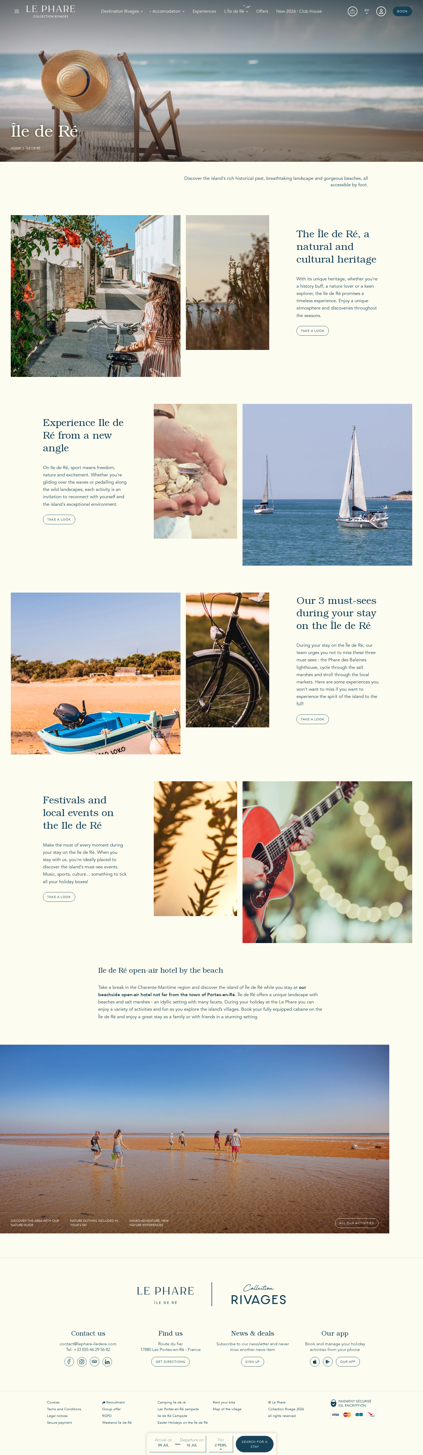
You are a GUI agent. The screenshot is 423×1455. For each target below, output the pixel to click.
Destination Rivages (120, 11)
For (221, 1440)
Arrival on (163, 1440)
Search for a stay (255, 1444)
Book (402, 11)
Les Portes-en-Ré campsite (178, 1409)
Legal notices (57, 1415)
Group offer (111, 1409)
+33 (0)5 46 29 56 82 (92, 1350)
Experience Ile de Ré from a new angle (83, 436)
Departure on (192, 1440)
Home (16, 148)
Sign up (252, 1362)
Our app (348, 1362)
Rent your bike (224, 1402)
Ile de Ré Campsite (172, 1415)
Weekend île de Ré (117, 1422)
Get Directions (170, 1362)
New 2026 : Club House (299, 11)
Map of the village (227, 1409)
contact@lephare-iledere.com (88, 1344)
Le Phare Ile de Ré (167, 1294)
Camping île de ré (172, 1402)
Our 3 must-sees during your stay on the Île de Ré (336, 614)
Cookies (53, 1402)
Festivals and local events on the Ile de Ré (78, 814)
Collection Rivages (256, 1294)
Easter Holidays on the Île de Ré (183, 1422)
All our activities (356, 1223)
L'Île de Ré (234, 11)
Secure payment (59, 1422)
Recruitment (115, 1402)
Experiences (204, 11)
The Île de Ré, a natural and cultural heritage (336, 248)
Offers (262, 11)
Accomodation (166, 11)
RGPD (107, 1415)
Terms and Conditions (64, 1409)
